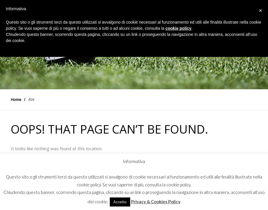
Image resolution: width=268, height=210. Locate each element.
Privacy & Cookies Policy (155, 201)
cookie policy (179, 28)
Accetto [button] (120, 202)
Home (16, 99)
